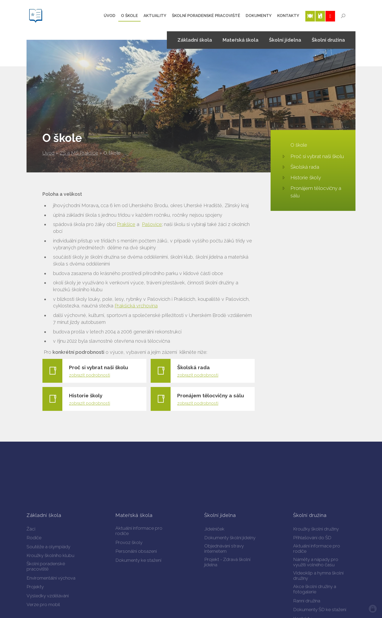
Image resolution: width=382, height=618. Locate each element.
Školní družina (328, 40)
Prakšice (126, 224)
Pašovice (152, 224)
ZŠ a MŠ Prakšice (79, 153)
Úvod (48, 153)
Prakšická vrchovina (136, 305)
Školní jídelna (285, 40)
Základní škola (194, 40)
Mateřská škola (240, 40)
